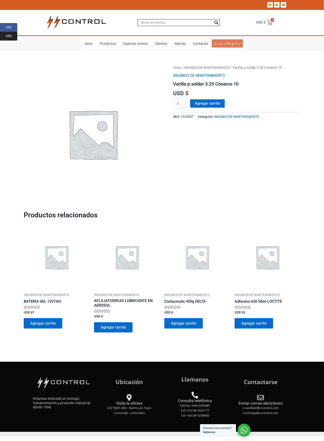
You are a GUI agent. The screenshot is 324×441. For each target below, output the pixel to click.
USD (12, 27)
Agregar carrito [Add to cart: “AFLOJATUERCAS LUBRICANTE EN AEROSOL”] (113, 328)
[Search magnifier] (216, 22)
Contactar (201, 43)
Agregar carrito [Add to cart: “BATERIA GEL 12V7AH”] (43, 324)
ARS (12, 36)
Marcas (180, 43)
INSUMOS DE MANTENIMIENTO (210, 67)
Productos (108, 43)
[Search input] (176, 22)
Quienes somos (135, 43)
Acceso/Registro (227, 43)
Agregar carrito (207, 103)
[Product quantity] (179, 103)
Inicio (89, 43)
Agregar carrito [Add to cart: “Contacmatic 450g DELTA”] (184, 324)
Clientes (161, 43)
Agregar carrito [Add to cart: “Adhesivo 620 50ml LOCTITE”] (254, 324)
